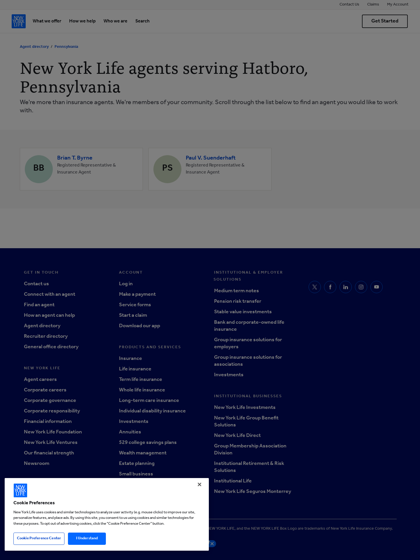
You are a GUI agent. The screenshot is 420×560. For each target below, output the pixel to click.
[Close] (199, 484)
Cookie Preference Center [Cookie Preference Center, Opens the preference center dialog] (39, 538)
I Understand (87, 538)
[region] (107, 514)
